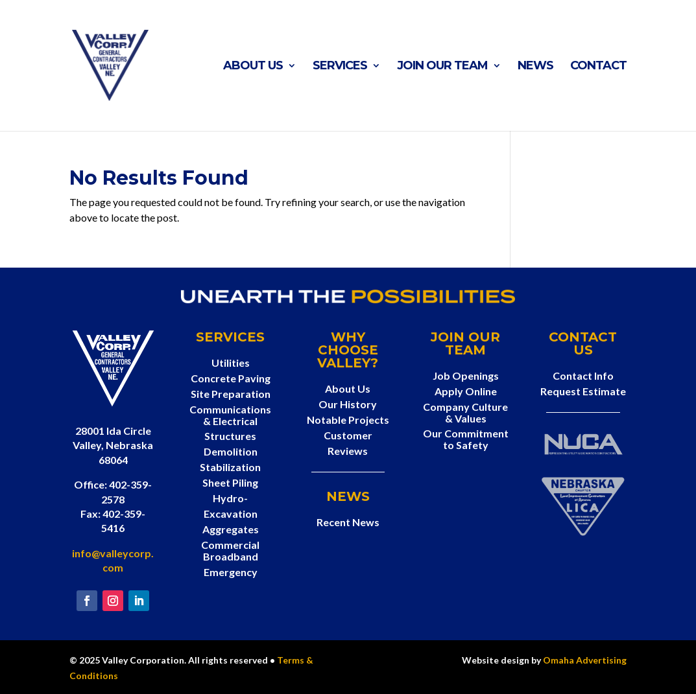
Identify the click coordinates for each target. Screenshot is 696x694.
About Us (253, 67)
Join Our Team (442, 67)
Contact (598, 67)
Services (340, 67)
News (535, 67)
